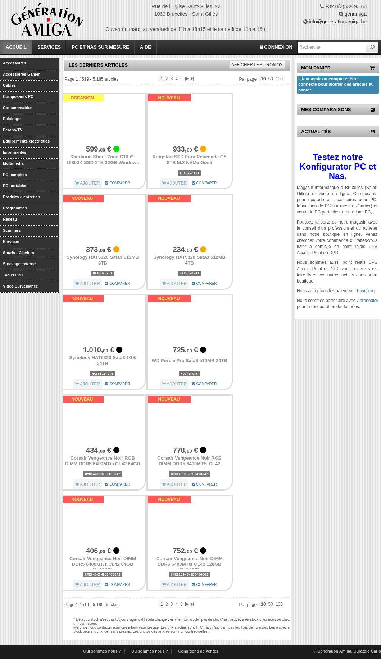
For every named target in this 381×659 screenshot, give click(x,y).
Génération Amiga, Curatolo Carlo (349, 651)
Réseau (10, 219)
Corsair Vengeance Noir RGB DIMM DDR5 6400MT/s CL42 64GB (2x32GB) (102, 463)
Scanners (12, 230)
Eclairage (12, 119)
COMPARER (117, 183)
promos (257, 64)
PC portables (15, 186)
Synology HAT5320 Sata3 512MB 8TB (103, 260)
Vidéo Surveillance (20, 286)
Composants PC (18, 96)
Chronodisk (367, 300)
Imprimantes (14, 152)
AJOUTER (87, 183)
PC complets (15, 174)
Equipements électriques (26, 141)
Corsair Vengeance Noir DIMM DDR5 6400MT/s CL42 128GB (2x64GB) (189, 564)
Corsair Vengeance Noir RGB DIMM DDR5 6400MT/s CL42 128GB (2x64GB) (189, 463)
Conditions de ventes (198, 651)
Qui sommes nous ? (102, 651)
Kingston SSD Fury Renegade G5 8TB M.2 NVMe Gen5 (189, 159)
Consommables (17, 107)
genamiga (356, 14)
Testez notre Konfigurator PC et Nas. (337, 166)
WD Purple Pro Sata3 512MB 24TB (189, 360)
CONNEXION (276, 47)
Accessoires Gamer (21, 74)
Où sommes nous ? (149, 651)
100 (279, 78)
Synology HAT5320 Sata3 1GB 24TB (102, 360)
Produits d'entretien (21, 197)
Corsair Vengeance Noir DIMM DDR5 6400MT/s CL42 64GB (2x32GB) (102, 564)
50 (270, 78)
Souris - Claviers (18, 252)
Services (49, 47)
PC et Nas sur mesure (100, 47)
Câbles (9, 85)
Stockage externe (19, 264)
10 (263, 78)
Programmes (15, 208)
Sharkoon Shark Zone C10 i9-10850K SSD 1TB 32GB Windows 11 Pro (102, 162)
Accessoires (14, 63)
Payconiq (366, 290)
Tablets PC (13, 275)
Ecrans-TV (12, 130)
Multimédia (13, 163)
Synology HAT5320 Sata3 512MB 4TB (189, 260)
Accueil (16, 47)
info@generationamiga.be (338, 21)
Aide (145, 47)
